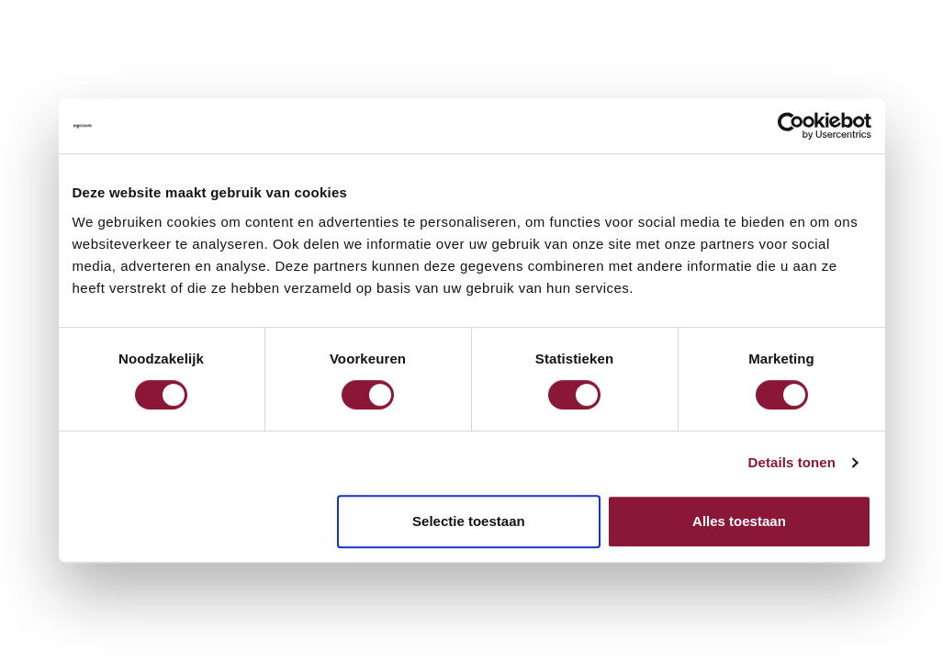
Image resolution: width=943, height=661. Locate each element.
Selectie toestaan (468, 521)
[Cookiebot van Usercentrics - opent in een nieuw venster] (791, 126)
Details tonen (792, 462)
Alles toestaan (739, 521)
